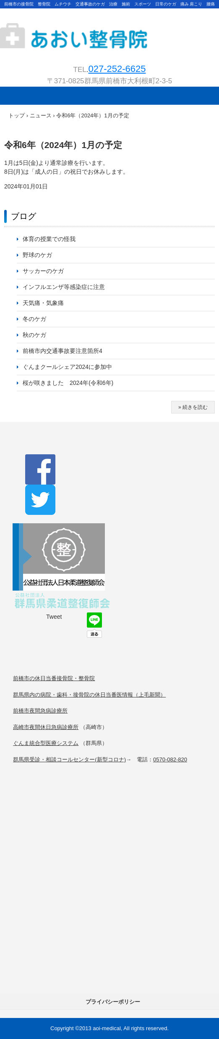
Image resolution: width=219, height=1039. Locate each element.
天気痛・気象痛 (43, 303)
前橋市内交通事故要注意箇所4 (62, 350)
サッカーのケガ (43, 271)
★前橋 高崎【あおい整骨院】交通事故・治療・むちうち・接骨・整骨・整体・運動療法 (109, 30)
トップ (16, 115)
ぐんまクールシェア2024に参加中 (67, 366)
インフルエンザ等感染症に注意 (64, 287)
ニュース (41, 115)
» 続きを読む (193, 407)
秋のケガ (34, 334)
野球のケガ (37, 255)
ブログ (23, 216)
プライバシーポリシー (113, 1002)
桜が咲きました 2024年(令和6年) (77, 382)
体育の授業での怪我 (49, 239)
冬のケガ (34, 318)
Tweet (54, 616)
